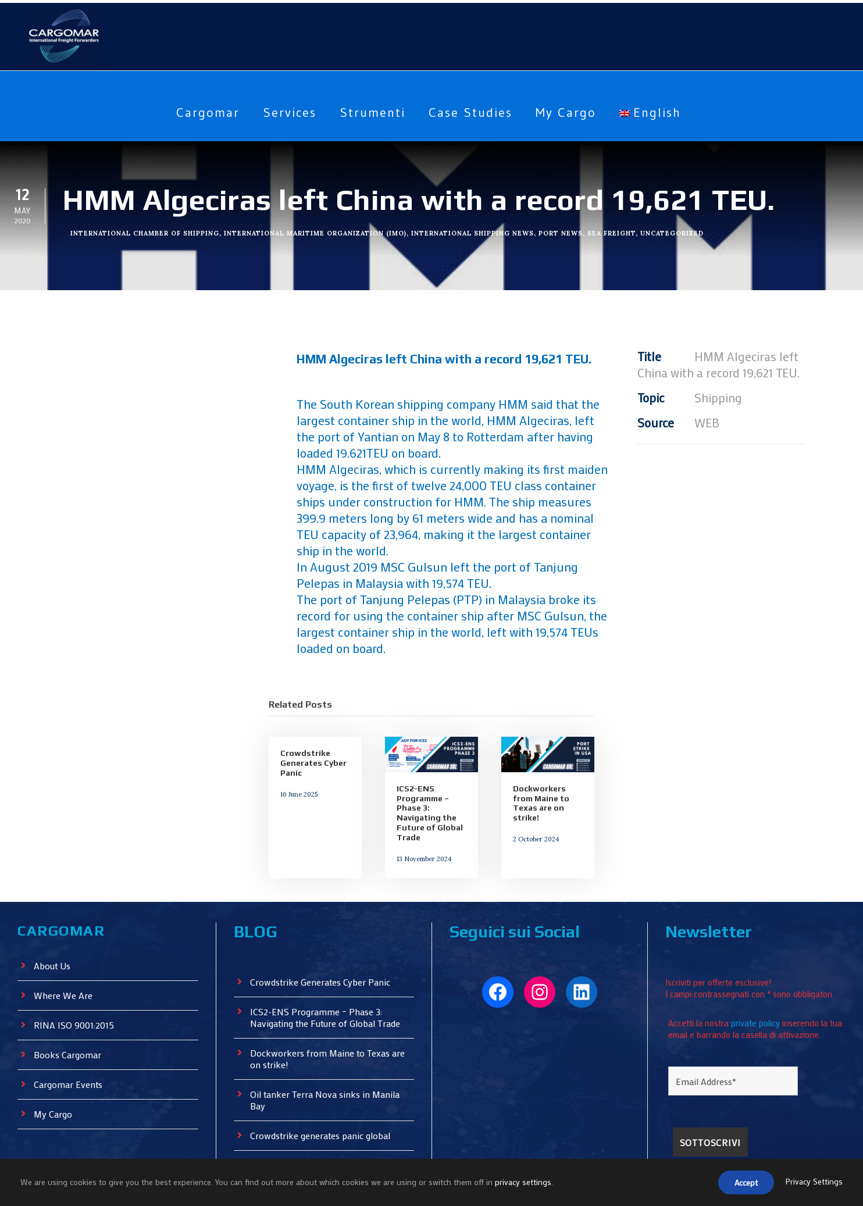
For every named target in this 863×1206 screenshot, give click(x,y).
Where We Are (64, 962)
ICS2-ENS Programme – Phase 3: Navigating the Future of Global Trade (428, 781)
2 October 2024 (532, 805)
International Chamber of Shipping (145, 232)
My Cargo (571, 112)
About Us (53, 932)
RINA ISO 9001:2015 (77, 992)
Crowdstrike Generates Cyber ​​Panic (314, 731)
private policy (758, 985)
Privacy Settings (813, 1182)
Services (284, 112)
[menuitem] (659, 121)
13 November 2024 (421, 825)
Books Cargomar (69, 1021)
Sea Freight (615, 232)
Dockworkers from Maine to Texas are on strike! (539, 771)
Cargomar (199, 112)
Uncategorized (676, 232)
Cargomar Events (70, 1051)
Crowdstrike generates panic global (322, 1102)
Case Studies (471, 112)
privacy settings (525, 1182)
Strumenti (369, 112)
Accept (743, 1183)
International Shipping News (477, 232)
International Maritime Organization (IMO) (319, 232)
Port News (564, 232)
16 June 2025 (297, 761)
